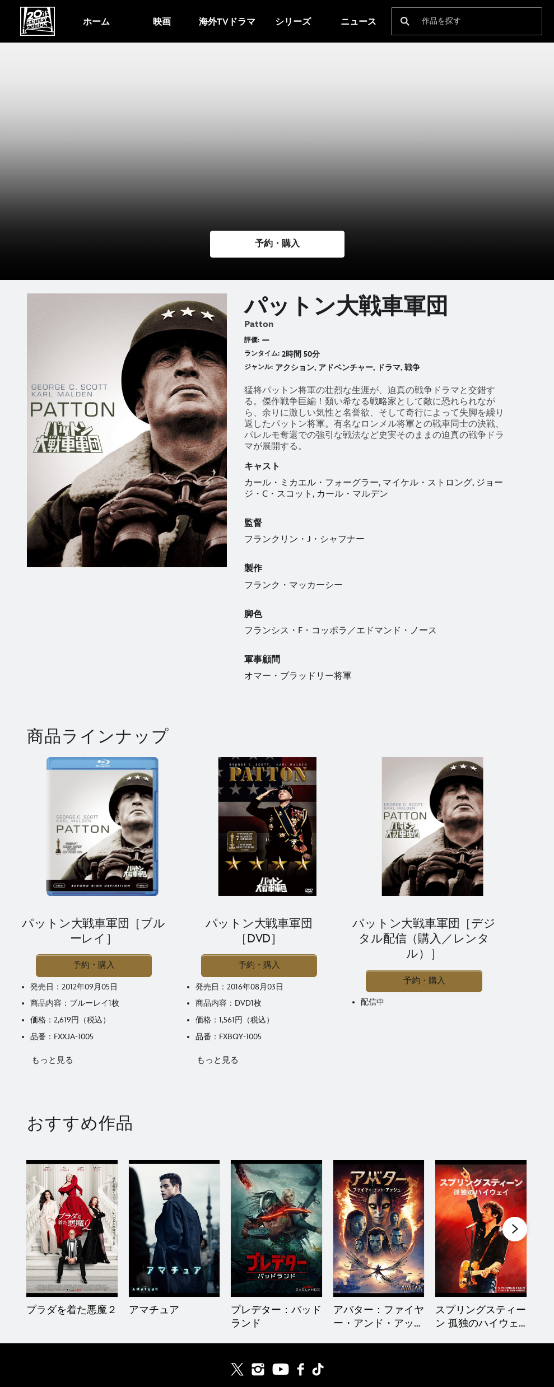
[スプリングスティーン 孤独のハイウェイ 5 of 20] (481, 1228)
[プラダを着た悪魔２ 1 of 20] (72, 1228)
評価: (251, 340)
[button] (277, 244)
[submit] (405, 21)
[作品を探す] (459, 21)
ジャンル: (258, 367)
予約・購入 (94, 965)
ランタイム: (262, 353)
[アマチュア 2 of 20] (174, 1228)
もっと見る (52, 1060)
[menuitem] (96, 21)
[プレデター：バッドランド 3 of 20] (276, 1228)
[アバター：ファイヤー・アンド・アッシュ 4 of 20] (379, 1228)
